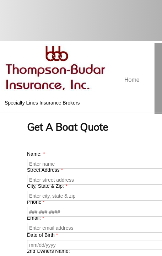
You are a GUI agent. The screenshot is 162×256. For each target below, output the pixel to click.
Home (132, 80)
